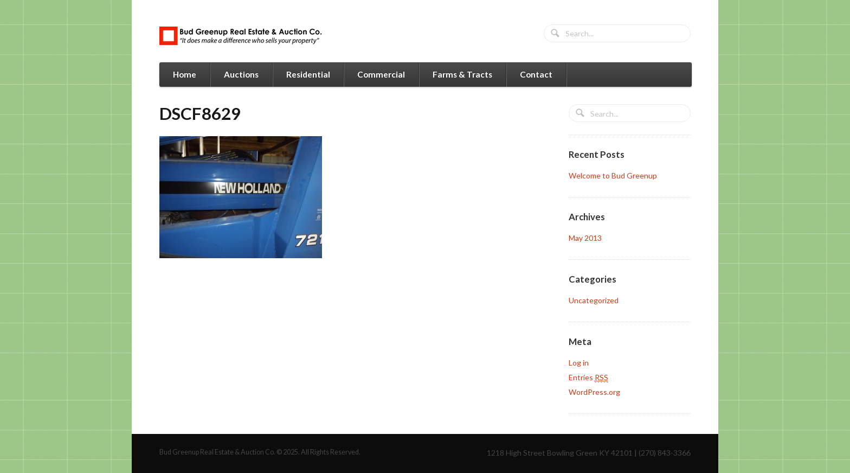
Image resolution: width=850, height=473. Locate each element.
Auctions (241, 74)
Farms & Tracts (462, 74)
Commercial (381, 74)
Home (184, 74)
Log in (579, 362)
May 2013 (585, 237)
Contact (536, 74)
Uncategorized (594, 300)
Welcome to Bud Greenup (613, 175)
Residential (308, 74)
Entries (588, 377)
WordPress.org (594, 392)
